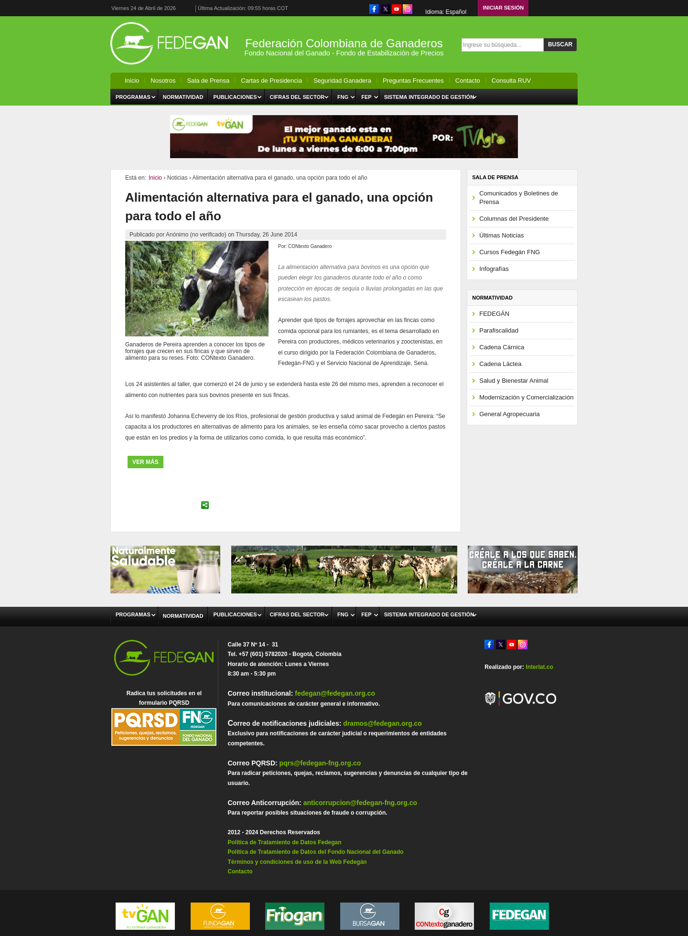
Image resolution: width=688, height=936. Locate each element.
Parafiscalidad (498, 330)
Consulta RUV (511, 80)
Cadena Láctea (500, 363)
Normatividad (183, 97)
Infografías (493, 268)
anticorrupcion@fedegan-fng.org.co (360, 803)
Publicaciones (235, 97)
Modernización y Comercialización (526, 397)
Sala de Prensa (208, 80)
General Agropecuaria (509, 414)
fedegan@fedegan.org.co (335, 693)
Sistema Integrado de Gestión (429, 97)
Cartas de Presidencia (271, 80)
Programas (133, 97)
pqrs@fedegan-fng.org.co (320, 763)
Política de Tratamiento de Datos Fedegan (284, 842)
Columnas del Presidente (513, 218)
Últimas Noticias (501, 235)
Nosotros (162, 80)
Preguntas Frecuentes (413, 80)
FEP (366, 97)
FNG (342, 97)
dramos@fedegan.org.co (382, 723)
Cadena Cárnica (501, 347)
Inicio (132, 80)
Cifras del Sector (297, 97)
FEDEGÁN (494, 313)
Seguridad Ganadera (342, 80)
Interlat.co (539, 667)
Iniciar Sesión (503, 8)
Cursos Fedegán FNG (509, 252)
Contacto (467, 80)
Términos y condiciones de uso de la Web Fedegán (296, 862)
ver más (145, 462)
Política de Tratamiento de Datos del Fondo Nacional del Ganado (315, 852)
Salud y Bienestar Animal (513, 380)
